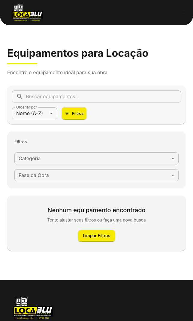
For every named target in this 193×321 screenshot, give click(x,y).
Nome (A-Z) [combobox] (29, 113)
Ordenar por (26, 107)
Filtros (74, 113)
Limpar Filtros (96, 235)
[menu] (183, 12)
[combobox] (96, 158)
